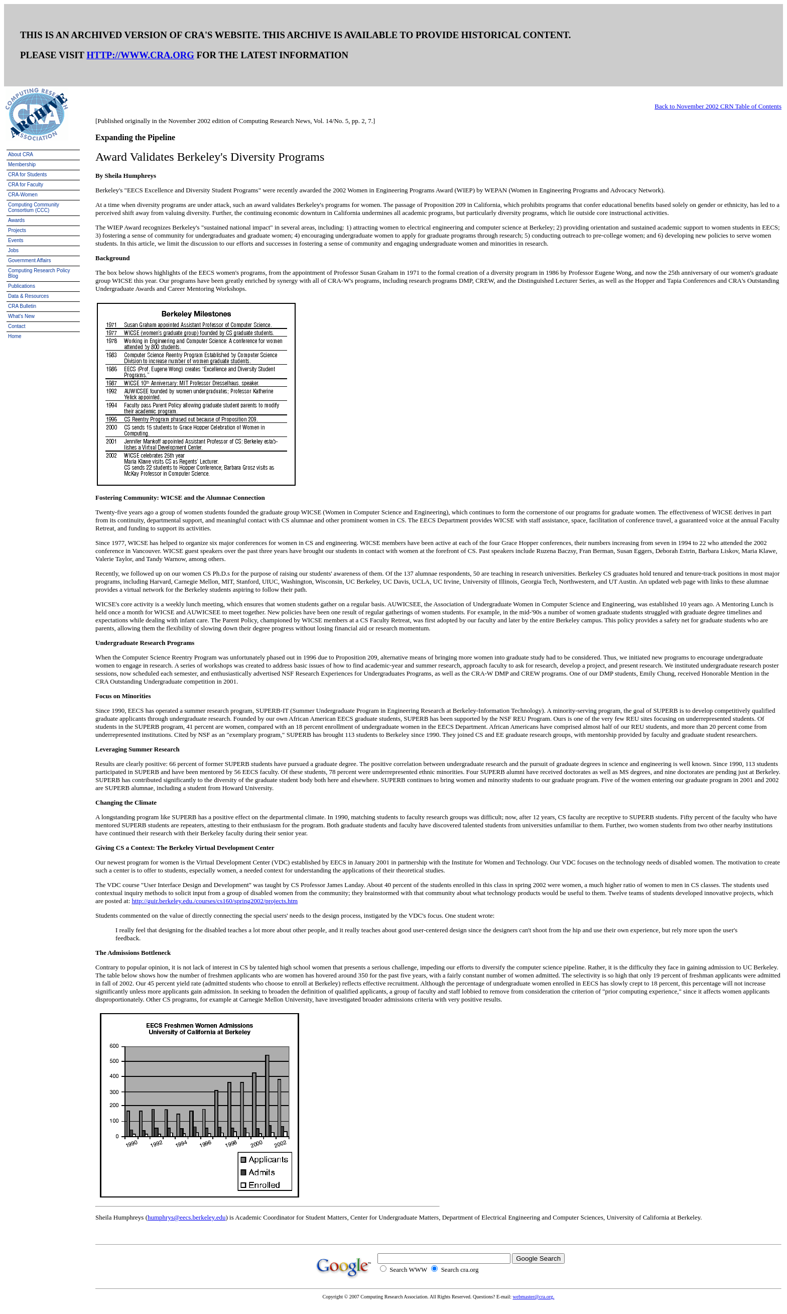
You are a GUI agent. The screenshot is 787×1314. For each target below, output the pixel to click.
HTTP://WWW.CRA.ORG (140, 55)
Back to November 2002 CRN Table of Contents (717, 106)
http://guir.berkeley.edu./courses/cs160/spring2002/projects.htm (215, 901)
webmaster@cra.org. (534, 1296)
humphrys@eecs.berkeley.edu (187, 1217)
